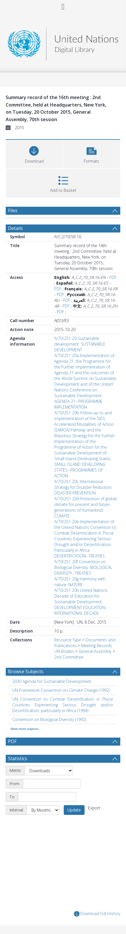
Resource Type (67, 640)
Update (74, 810)
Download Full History (97, 914)
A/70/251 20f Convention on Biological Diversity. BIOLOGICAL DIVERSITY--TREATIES (83, 567)
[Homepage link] (63, 42)
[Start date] (52, 784)
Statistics (17, 758)
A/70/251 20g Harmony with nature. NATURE (79, 581)
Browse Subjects (25, 671)
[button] (91, 153)
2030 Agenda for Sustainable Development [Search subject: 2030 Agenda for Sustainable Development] (51, 681)
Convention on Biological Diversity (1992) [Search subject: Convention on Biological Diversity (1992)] (49, 719)
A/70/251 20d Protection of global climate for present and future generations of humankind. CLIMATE (85, 507)
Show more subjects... (25, 729)
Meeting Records (96, 645)
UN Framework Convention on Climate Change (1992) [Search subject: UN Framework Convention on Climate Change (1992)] (61, 690)
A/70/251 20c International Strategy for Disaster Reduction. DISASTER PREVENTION (83, 487)
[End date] (47, 797)
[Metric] (49, 770)
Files (12, 210)
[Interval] (43, 810)
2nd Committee (68, 657)
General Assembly (95, 651)
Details (15, 228)
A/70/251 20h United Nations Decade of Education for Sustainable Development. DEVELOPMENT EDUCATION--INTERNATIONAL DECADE (81, 602)
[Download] (34, 153)
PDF (113, 277)
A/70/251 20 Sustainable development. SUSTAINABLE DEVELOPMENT (79, 344)
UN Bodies (64, 651)
